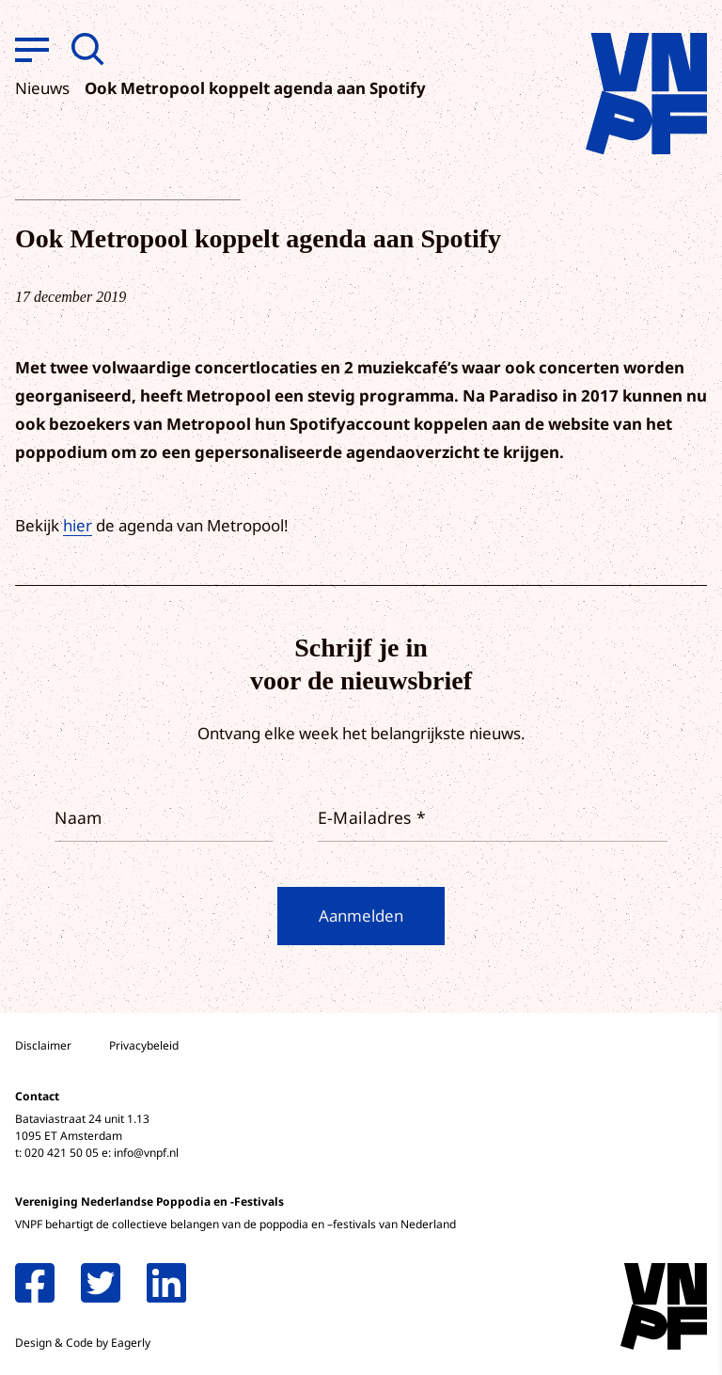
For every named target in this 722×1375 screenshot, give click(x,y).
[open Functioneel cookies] (692, 1160)
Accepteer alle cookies (562, 1285)
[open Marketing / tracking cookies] (692, 1217)
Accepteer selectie (562, 1339)
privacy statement (629, 1097)
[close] (693, 1043)
